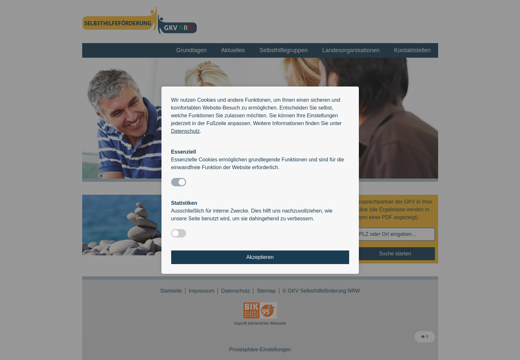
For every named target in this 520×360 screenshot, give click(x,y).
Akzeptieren (260, 257)
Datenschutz (185, 131)
